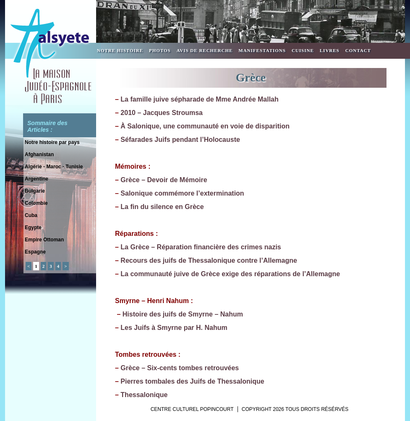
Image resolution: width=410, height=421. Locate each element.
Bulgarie (35, 191)
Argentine (36, 179)
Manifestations (262, 50)
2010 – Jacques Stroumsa (161, 112)
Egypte (33, 227)
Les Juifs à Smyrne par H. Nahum (173, 327)
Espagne (35, 252)
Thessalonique (143, 394)
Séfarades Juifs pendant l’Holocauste (180, 139)
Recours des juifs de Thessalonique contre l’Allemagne (208, 260)
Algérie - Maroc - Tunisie (54, 167)
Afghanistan (39, 154)
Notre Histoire (120, 50)
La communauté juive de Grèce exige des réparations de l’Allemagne (230, 273)
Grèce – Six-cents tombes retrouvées (179, 367)
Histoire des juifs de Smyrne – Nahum (183, 314)
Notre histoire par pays (52, 142)
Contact (358, 50)
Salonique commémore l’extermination (182, 193)
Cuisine (303, 50)
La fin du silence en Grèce (162, 206)
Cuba (31, 215)
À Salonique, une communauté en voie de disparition (205, 126)
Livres (329, 50)
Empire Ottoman (44, 240)
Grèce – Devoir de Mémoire (163, 179)
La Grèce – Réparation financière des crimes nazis (200, 247)
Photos (160, 50)
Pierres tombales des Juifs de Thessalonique (192, 381)
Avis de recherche (205, 50)
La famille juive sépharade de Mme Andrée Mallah (199, 99)
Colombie (36, 203)
